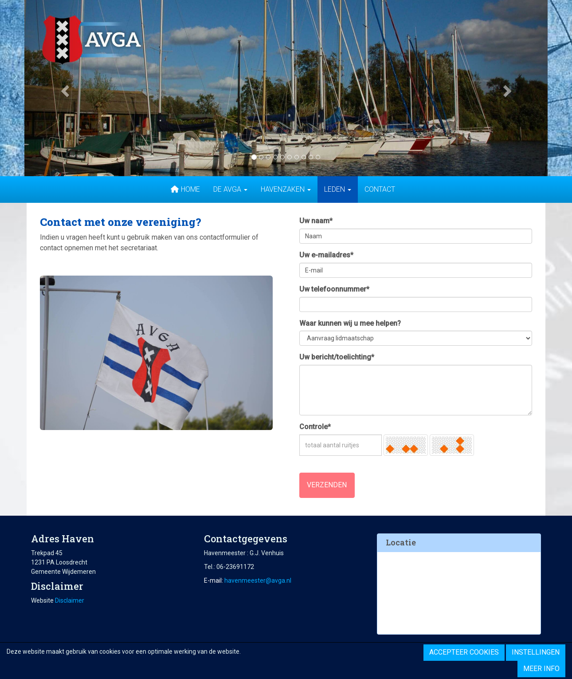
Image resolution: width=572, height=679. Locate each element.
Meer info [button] (541, 668)
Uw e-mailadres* (326, 255)
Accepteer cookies (464, 652)
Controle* (315, 426)
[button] (63, 88)
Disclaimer (69, 600)
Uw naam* (316, 221)
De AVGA (230, 189)
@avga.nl (257, 580)
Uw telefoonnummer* (334, 289)
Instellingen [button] (536, 652)
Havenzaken (286, 189)
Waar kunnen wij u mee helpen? (350, 323)
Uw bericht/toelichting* (336, 357)
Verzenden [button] (327, 485)
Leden (337, 189)
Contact (379, 189)
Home (185, 189)
